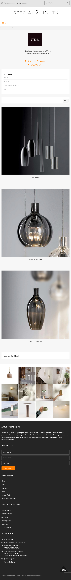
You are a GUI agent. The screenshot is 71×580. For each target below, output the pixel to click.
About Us (5, 484)
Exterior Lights (7, 513)
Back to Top (63, 568)
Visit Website (35, 65)
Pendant (27, 28)
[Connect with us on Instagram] (2, 3)
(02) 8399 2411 (9, 539)
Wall (5, 89)
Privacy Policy (6, 495)
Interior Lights (6, 510)
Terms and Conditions (9, 498)
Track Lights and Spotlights (12, 85)
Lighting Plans (6, 520)
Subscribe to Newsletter (17, 3)
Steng (13, 28)
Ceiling (6, 78)
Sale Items (5, 517)
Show (60, 101)
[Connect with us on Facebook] (4, 3)
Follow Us (5, 524)
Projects (4, 488)
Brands (8, 28)
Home (1, 28)
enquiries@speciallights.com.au (14, 542)
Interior (20, 28)
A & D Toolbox (6, 528)
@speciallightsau (9, 559)
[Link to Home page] (35, 12)
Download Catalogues (35, 61)
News (3, 491)
